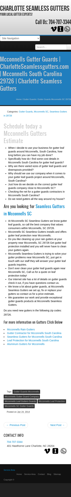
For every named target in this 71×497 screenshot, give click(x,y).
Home (19, 99)
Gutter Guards (29, 99)
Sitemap (57, 474)
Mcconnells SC (41, 111)
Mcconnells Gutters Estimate (25, 137)
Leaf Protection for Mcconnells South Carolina (33, 340)
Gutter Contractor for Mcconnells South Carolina (34, 333)
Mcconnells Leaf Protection (52, 401)
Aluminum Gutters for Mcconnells (25, 344)
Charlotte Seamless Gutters (34, 8)
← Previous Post (15, 425)
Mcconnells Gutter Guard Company (22, 396)
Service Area (29, 474)
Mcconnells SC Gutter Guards (19, 406)
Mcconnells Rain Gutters (21, 329)
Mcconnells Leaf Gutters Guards (20, 401)
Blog (49, 474)
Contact (41, 474)
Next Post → (57, 425)
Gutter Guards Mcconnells (26, 391)
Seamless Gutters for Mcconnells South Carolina (34, 336)
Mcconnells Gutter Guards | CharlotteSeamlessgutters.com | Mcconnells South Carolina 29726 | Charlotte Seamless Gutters (34, 73)
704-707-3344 (60, 22)
